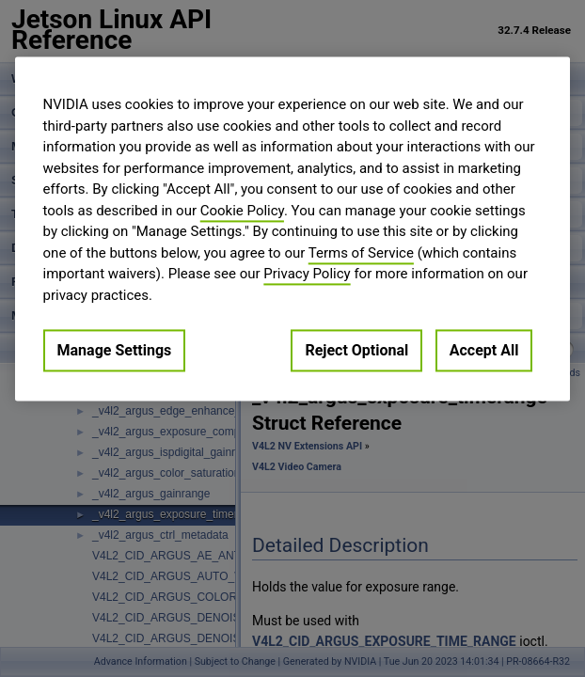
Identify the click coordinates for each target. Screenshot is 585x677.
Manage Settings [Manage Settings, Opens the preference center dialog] (114, 350)
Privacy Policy (306, 273)
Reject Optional (356, 350)
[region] (293, 228)
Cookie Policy (242, 210)
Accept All (484, 350)
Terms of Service (361, 252)
